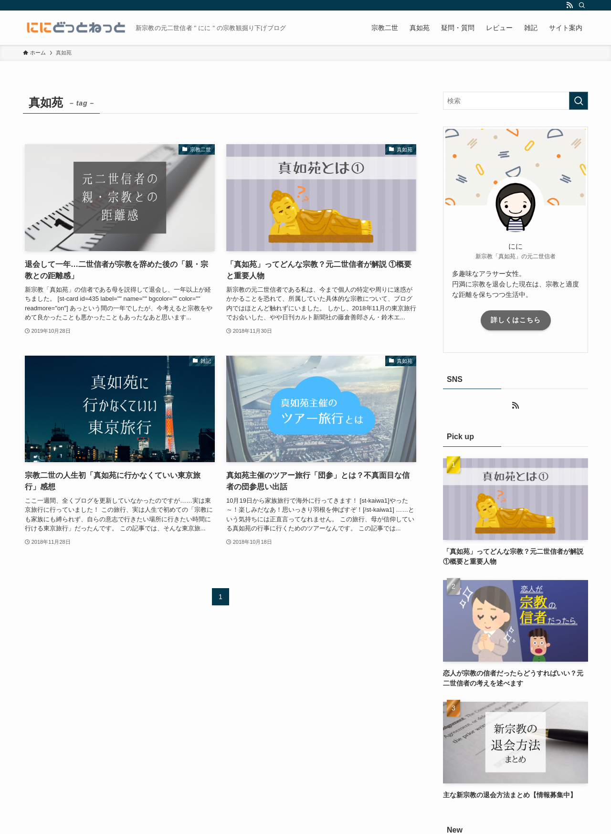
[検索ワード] (515, 101)
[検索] (582, 5)
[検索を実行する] (578, 101)
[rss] (569, 5)
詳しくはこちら (516, 320)
